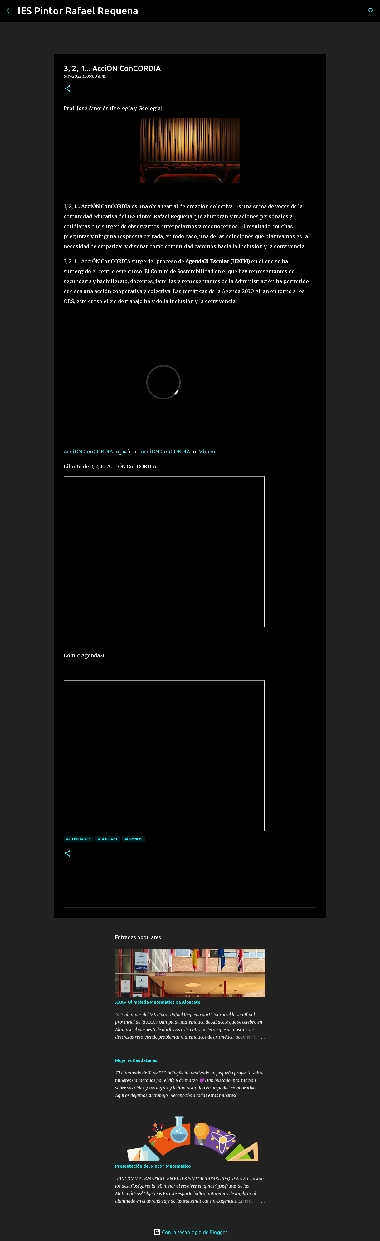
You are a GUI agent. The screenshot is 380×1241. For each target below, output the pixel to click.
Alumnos (133, 839)
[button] (67, 89)
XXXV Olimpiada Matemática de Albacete (157, 1002)
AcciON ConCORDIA (165, 451)
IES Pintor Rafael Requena (77, 10)
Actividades (78, 839)
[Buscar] (147, 10)
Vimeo (207, 451)
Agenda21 (107, 839)
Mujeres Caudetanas (136, 1060)
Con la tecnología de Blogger (190, 1232)
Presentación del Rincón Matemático (153, 1166)
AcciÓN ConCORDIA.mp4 (95, 451)
